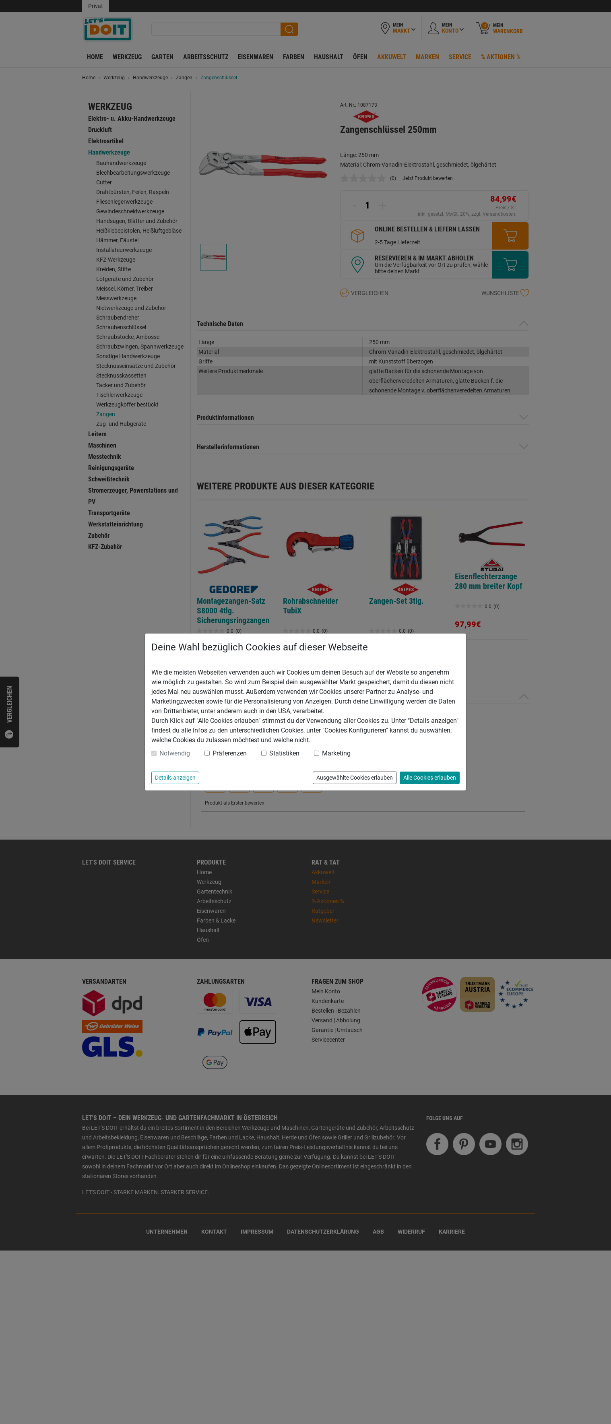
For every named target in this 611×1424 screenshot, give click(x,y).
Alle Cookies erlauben (429, 777)
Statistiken (284, 753)
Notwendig (174, 753)
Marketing (336, 753)
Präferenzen (230, 753)
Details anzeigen (175, 777)
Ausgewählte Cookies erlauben (354, 777)
